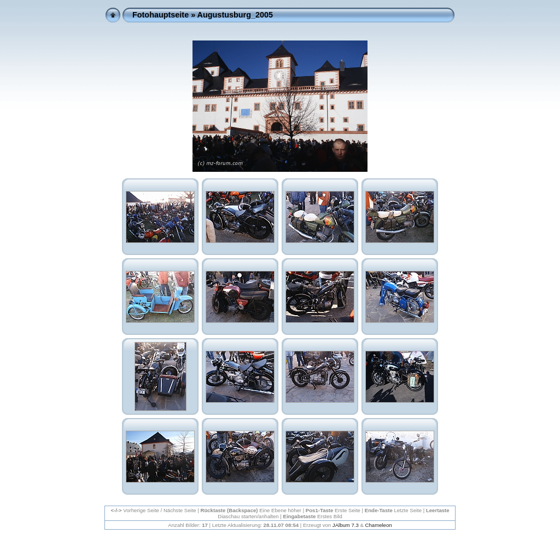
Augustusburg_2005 (235, 14)
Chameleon (378, 525)
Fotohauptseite (160, 14)
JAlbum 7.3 (345, 525)
